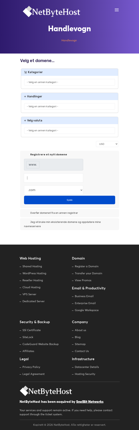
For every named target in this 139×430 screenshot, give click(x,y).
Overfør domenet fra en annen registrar (51, 213)
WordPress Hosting (34, 273)
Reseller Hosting (32, 280)
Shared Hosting (32, 266)
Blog (77, 337)
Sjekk (70, 200)
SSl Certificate (31, 330)
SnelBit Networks (90, 402)
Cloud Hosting (31, 287)
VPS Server (29, 294)
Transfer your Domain (88, 273)
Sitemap (80, 344)
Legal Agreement (33, 374)
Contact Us (82, 351)
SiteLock (27, 337)
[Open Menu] (116, 10)
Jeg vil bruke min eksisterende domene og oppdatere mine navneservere (62, 224)
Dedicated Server (33, 301)
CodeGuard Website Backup (40, 344)
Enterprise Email (85, 303)
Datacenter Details (87, 367)
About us (80, 330)
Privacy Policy (31, 367)
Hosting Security (85, 374)
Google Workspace (87, 310)
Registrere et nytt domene (45, 155)
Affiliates (28, 351)
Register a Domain (86, 266)
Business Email (84, 296)
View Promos (83, 280)
